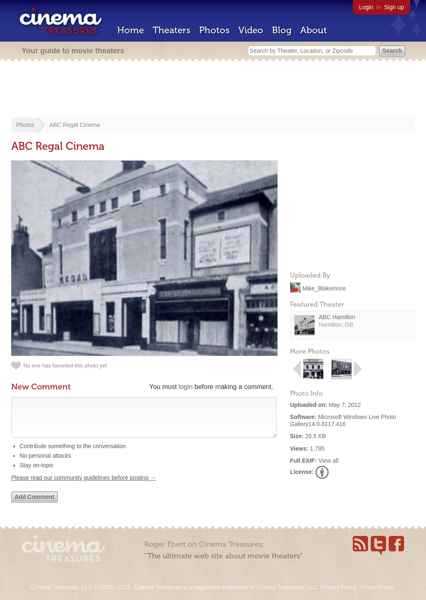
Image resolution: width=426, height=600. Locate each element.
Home (130, 30)
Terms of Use (376, 587)
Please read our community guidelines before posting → (83, 486)
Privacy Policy (338, 587)
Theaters (172, 30)
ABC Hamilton (337, 317)
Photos (214, 30)
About (313, 30)
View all (328, 460)
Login (366, 7)
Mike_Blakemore (324, 288)
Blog (282, 30)
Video (250, 30)
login (185, 386)
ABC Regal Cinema (75, 124)
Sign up (394, 7)
